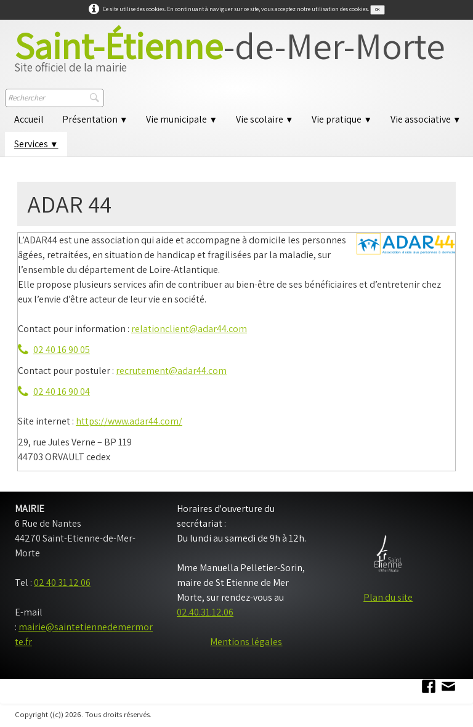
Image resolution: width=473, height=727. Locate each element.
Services (36, 143)
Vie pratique (341, 119)
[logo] (230, 56)
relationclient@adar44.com (189, 328)
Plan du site (388, 597)
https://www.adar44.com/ (129, 421)
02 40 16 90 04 (54, 391)
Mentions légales (246, 641)
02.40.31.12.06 (205, 612)
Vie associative (425, 119)
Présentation (94, 119)
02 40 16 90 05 (54, 349)
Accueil (29, 119)
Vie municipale (181, 119)
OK (377, 9)
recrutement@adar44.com (171, 370)
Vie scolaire (264, 119)
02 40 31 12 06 (62, 582)
